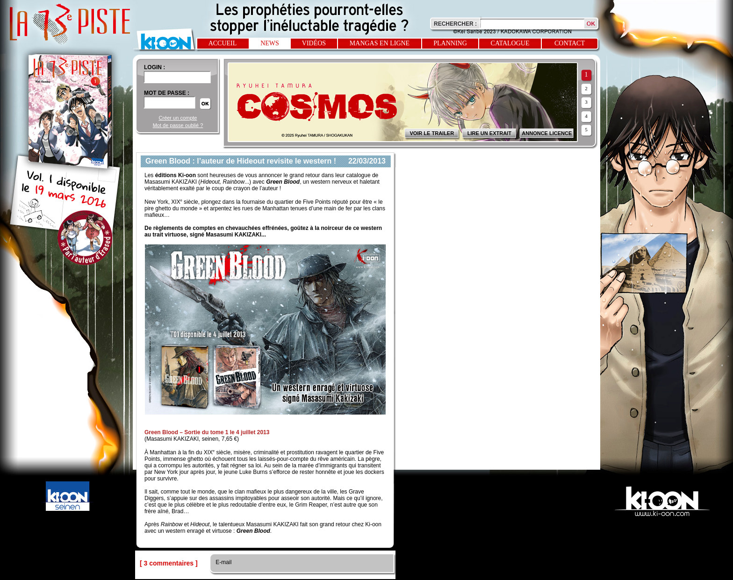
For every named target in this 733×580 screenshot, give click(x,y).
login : (154, 67)
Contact (569, 43)
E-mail (222, 562)
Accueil (222, 43)
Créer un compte (178, 118)
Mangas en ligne (380, 43)
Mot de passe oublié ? (178, 125)
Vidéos (314, 43)
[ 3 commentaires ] (169, 563)
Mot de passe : (166, 93)
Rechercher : (455, 24)
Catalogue (510, 43)
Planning (450, 43)
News (269, 43)
